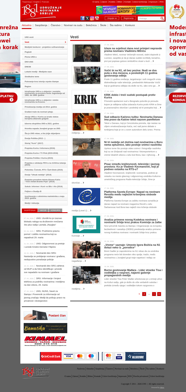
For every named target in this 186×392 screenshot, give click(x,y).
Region (28, 86)
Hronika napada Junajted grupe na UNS (42, 128)
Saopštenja (41, 25)
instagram (92, 18)
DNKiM (28, 67)
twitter (87, 18)
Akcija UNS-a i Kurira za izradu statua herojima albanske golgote (41, 118)
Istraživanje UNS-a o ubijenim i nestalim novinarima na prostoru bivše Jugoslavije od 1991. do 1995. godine (45, 93)
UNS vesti (29, 37)
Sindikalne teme (32, 77)
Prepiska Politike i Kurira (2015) (39, 158)
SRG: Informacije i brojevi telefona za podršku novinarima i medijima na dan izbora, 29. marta (44, 281)
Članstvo (55, 25)
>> (159, 294)
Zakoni (104, 2)
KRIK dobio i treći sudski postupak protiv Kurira (129, 96)
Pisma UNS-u (31, 57)
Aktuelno (26, 25)
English (36, 2)
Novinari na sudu (73, 25)
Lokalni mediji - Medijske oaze (38, 72)
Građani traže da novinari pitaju (39, 112)
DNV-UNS (29, 62)
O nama (96, 2)
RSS (162, 2)
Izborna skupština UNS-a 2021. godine (42, 123)
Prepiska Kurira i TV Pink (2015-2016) (41, 153)
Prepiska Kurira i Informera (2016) (40, 148)
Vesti (27, 42)
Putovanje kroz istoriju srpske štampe (42, 81)
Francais (45, 2)
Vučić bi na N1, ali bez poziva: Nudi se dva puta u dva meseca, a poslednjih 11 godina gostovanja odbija (130, 73)
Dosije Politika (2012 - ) (35, 138)
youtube (97, 18)
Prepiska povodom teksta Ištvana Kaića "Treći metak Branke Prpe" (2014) (42, 180)
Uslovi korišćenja (140, 2)
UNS (41, 11)
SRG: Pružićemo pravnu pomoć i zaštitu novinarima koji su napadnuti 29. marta (42, 234)
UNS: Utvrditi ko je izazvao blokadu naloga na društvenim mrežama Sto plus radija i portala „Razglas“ (43, 221)
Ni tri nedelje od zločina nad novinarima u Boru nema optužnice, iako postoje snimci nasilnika (133, 143)
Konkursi (130, 25)
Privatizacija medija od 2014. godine (41, 107)
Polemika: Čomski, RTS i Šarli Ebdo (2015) (44, 170)
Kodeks (112, 2)
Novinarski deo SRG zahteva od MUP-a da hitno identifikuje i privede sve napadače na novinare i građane (44, 268)
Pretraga (163, 18)
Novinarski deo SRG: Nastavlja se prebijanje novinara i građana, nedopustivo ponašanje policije (44, 256)
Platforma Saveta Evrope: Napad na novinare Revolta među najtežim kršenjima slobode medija (132, 194)
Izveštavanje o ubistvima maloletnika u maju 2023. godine (44, 197)
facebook (82, 18)
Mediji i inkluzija (32, 203)
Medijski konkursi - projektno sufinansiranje (44, 47)
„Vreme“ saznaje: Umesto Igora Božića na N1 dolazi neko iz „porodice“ (132, 246)
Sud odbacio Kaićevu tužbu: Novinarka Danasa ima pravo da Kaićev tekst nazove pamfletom (133, 118)
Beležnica (91, 25)
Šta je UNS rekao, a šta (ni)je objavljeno (42, 133)
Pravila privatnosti (140, 376)
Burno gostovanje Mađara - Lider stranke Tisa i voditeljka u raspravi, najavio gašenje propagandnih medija (133, 273)
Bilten (120, 2)
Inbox (162, 387)
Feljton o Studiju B (33, 191)
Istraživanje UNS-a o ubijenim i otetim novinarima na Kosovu (41, 101)
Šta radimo (116, 25)
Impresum (153, 2)
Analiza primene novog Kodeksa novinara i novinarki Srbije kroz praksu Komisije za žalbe (133, 221)
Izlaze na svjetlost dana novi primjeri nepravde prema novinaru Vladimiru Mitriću (133, 49)
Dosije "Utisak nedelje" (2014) (38, 175)
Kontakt (127, 2)
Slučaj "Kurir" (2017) (34, 143)
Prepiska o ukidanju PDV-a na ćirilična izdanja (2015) (45, 164)
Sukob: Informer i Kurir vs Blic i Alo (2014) (43, 186)
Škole (103, 25)
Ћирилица (26, 2)
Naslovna (81, 369)
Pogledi (28, 52)
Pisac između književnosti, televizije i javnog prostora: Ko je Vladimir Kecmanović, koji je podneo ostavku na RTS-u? (131, 167)
